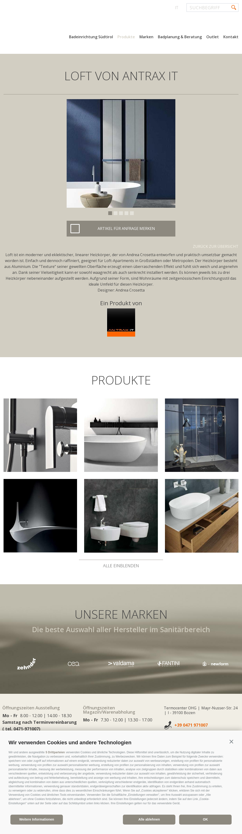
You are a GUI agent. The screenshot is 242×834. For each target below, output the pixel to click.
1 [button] (110, 213)
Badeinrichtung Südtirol (91, 37)
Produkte (126, 37)
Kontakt (230, 37)
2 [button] (115, 213)
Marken (146, 37)
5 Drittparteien (55, 752)
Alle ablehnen (149, 819)
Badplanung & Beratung (180, 37)
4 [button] (126, 213)
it (176, 7)
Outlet (212, 37)
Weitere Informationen (36, 819)
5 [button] (132, 213)
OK (205, 819)
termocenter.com (60, 22)
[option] (121, 153)
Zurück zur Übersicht (215, 246)
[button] (231, 742)
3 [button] (121, 213)
